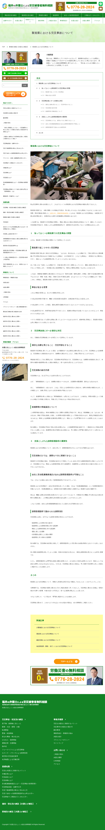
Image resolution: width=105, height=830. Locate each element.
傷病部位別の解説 (28, 15)
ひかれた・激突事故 (9, 740)
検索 (24, 85)
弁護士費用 (86, 20)
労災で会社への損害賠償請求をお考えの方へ (15, 153)
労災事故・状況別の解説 (12, 719)
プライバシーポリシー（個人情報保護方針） (15, 307)
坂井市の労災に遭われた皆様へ (11, 321)
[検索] (3, 85)
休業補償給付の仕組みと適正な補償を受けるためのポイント (15, 240)
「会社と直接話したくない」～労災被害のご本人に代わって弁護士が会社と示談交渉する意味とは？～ (15, 129)
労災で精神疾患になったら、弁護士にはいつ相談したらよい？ (15, 265)
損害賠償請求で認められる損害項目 (54, 127)
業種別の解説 (43, 15)
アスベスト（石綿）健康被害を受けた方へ (15, 158)
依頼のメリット (30, 20)
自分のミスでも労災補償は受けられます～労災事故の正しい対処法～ (15, 228)
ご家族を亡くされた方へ (92, 15)
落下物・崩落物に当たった (11, 723)
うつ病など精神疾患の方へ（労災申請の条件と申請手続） (15, 258)
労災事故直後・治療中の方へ (11, 143)
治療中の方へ (7, 20)
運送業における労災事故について (47, 634)
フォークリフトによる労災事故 (13, 749)
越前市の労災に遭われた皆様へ (11, 331)
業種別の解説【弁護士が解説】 (11, 217)
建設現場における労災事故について (48, 640)
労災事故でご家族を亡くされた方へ (13, 163)
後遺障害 (56, 15)
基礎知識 (6, 767)
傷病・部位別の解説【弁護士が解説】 (13, 212)
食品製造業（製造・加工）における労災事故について (54, 646)
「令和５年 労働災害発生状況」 (59, 213)
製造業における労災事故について (49, 83)
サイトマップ (58, 743)
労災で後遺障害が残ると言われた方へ (13, 148)
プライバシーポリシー (62, 740)
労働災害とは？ (7, 167)
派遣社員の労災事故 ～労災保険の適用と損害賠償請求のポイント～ (15, 251)
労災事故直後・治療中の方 (11, 787)
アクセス (97, 20)
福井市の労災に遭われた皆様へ (11, 316)
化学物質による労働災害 (11, 759)
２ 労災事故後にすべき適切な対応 (50, 101)
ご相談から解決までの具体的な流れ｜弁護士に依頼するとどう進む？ (15, 137)
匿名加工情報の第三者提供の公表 (12, 311)
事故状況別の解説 (11, 15)
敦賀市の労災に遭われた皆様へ (11, 336)
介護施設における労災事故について (48, 627)
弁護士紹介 (75, 20)
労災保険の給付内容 (49, 108)
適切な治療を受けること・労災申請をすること (57, 104)
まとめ (40, 133)
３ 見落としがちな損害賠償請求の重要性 (52, 117)
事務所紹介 (63, 20)
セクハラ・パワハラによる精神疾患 (15, 753)
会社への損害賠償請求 (71, 15)
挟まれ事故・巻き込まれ (11, 736)
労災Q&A (5, 222)
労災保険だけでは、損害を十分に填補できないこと (58, 120)
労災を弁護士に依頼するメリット (12, 108)
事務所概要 (58, 719)
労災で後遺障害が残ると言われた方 (15, 790)
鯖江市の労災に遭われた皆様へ (11, 326)
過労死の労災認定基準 (10, 756)
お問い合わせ (59, 750)
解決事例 (41, 20)
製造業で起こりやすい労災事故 (53, 92)
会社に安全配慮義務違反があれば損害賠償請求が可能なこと (61, 124)
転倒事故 (5, 730)
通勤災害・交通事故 (9, 743)
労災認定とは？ (7, 177)
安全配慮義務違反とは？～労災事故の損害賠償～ (15, 183)
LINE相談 (6, 297)
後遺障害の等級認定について (52, 111)
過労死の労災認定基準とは (10, 245)
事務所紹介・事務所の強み (10, 277)
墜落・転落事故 (7, 733)
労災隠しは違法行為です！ (10, 234)
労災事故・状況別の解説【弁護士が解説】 (15, 207)
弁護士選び (19, 20)
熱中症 (4, 746)
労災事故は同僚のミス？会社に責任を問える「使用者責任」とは (15, 190)
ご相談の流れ (52, 20)
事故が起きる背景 (49, 95)
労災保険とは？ (7, 172)
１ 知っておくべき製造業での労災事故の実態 (53, 88)
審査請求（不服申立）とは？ (11, 196)
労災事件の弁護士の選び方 (10, 113)
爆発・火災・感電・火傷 (11, 727)
